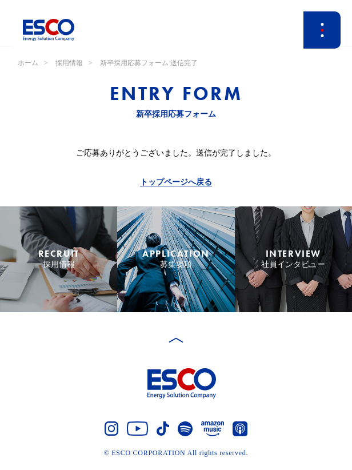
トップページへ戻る (176, 182)
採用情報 (69, 63)
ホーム (28, 63)
